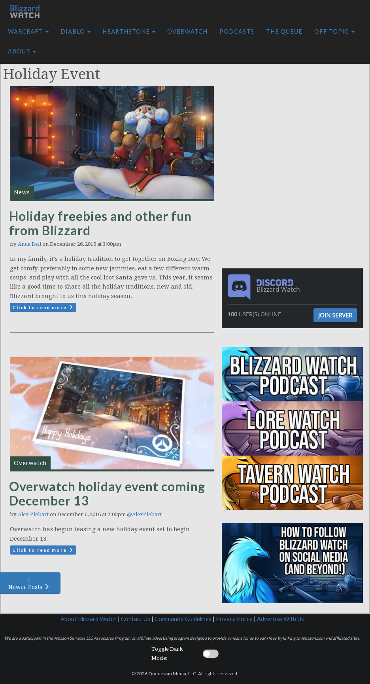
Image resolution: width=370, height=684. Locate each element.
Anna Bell (29, 244)
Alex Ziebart (33, 514)
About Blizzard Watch (88, 619)
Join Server (335, 315)
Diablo (75, 31)
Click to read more (43, 307)
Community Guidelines (183, 619)
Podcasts (236, 31)
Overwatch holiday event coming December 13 (107, 493)
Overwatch (187, 31)
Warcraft (28, 31)
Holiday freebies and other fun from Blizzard (100, 223)
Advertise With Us (280, 619)
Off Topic (334, 31)
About (22, 51)
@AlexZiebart (144, 514)
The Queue (284, 31)
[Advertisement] (294, 108)
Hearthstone (128, 31)
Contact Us (135, 619)
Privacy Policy (234, 619)
